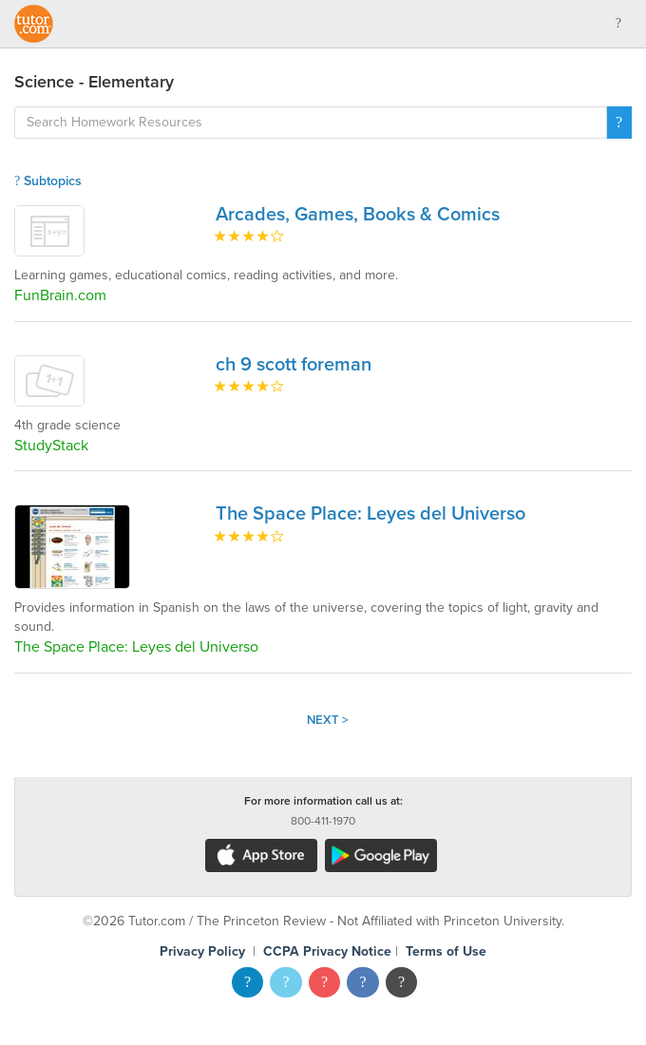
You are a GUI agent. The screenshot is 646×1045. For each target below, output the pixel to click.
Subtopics (48, 181)
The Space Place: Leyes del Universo (370, 514)
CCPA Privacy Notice (327, 951)
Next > (328, 720)
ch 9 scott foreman (293, 364)
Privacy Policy (202, 951)
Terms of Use (446, 951)
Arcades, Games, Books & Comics (358, 214)
